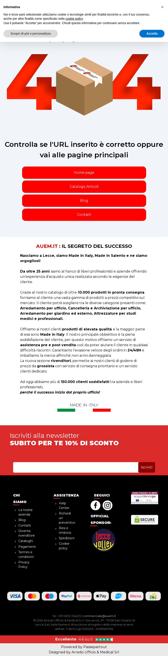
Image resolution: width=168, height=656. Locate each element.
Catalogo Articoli (84, 186)
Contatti (84, 215)
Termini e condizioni (26, 554)
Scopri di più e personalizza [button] (30, 647)
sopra (84, 3)
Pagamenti (27, 547)
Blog (84, 201)
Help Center (64, 505)
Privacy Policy (24, 564)
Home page (84, 172)
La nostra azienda (25, 512)
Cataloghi (25, 541)
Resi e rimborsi (65, 530)
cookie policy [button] (74, 633)
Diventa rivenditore (26, 533)
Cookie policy (64, 546)
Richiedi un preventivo (67, 518)
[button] (144, 13)
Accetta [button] (152, 647)
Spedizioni (66, 538)
